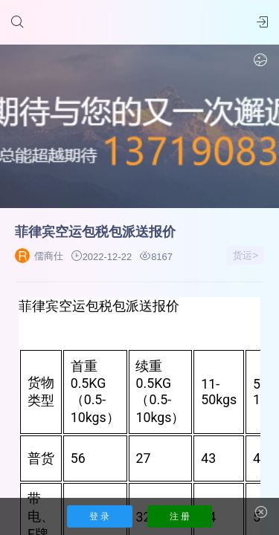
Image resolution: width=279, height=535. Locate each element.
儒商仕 (39, 256)
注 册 (180, 516)
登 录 (99, 516)
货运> (245, 255)
